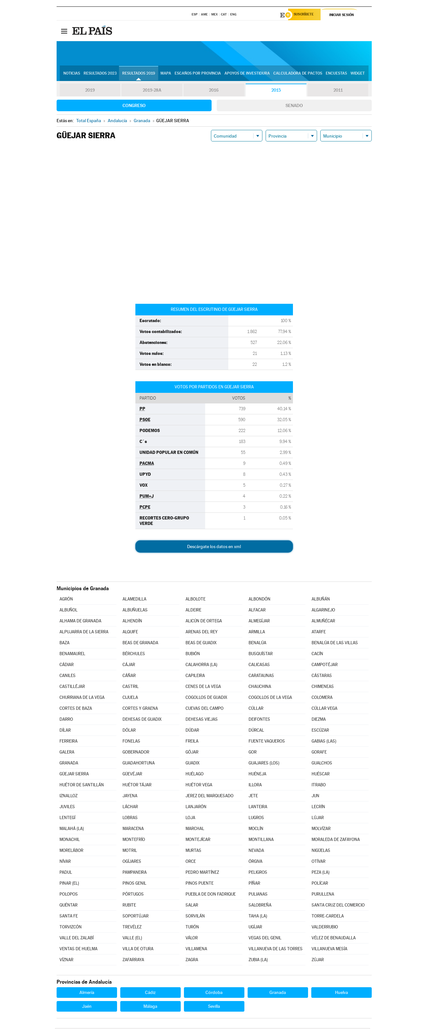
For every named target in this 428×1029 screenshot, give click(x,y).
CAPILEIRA (195, 676)
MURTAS (193, 851)
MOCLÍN (256, 829)
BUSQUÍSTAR (261, 654)
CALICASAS (259, 665)
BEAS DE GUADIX (201, 643)
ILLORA (255, 785)
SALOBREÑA (260, 906)
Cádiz (150, 993)
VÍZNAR (66, 960)
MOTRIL (130, 851)
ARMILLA (257, 632)
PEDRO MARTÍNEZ (202, 873)
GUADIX (193, 764)
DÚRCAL (256, 731)
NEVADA (256, 851)
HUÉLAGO (195, 774)
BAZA (64, 643)
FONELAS (131, 742)
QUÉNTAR (68, 906)
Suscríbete (306, 15)
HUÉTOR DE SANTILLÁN (81, 785)
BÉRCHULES (134, 654)
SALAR (192, 906)
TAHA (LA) (258, 917)
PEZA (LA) (321, 873)
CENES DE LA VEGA (203, 687)
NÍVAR (65, 862)
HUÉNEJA (257, 774)
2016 (214, 91)
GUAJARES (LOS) (264, 764)
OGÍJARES (132, 862)
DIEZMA (319, 720)
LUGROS (256, 818)
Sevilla (214, 1007)
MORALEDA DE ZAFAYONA (336, 840)
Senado (294, 106)
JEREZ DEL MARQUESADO (209, 796)
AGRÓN (66, 600)
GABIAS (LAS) (324, 742)
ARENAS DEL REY (202, 632)
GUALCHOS (322, 764)
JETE (253, 796)
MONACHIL (69, 840)
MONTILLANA (261, 840)
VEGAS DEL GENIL (265, 938)
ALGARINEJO (323, 611)
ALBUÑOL (68, 611)
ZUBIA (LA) (258, 960)
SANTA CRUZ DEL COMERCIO (338, 906)
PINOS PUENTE (200, 884)
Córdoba (214, 993)
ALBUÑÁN (321, 600)
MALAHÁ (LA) (71, 829)
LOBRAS (130, 818)
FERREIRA (68, 742)
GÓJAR (192, 753)
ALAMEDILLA (134, 600)
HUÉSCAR (321, 774)
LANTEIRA (258, 807)
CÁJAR (129, 665)
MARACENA (133, 829)
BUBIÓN (193, 654)
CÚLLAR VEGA (324, 709)
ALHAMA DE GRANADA (80, 621)
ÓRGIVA (255, 862)
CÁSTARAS (322, 676)
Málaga (150, 1007)
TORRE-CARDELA (328, 917)
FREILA (192, 742)
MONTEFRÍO (134, 840)
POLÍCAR (320, 884)
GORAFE (319, 753)
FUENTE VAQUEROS (267, 742)
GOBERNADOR (136, 753)
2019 (90, 91)
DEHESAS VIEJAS (202, 720)
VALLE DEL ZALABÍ (76, 938)
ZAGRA (192, 960)
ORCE (191, 862)
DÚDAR (192, 731)
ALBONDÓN (259, 600)
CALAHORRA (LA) (201, 665)
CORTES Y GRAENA (140, 709)
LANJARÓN (196, 807)
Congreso (134, 106)
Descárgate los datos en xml (214, 547)
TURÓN (192, 927)
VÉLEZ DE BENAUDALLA (334, 938)
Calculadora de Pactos (297, 74)
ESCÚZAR (320, 731)
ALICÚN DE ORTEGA (204, 621)
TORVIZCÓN (70, 927)
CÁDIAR (66, 665)
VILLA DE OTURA (138, 949)
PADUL (65, 873)
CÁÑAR (129, 676)
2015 (276, 91)
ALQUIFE (130, 632)
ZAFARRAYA (133, 960)
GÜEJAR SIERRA (74, 774)
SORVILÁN (195, 917)
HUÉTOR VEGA (199, 785)
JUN (315, 796)
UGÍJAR (255, 927)
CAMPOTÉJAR (325, 665)
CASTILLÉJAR (72, 687)
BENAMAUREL (72, 654)
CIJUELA (130, 698)
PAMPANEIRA (135, 873)
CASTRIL (131, 687)
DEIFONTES (259, 720)
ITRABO (319, 785)
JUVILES (67, 807)
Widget (358, 74)
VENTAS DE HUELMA (78, 949)
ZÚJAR (318, 960)
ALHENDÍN (132, 621)
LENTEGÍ (67, 818)
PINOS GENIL (134, 884)
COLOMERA (322, 698)
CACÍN (317, 654)
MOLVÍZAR (321, 829)
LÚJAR (318, 818)
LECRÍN (318, 807)
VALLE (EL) (132, 938)
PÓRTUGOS (133, 895)
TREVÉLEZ (132, 927)
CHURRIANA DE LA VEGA (82, 698)
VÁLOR (192, 938)
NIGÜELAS (321, 851)
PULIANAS (258, 895)
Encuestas (336, 74)
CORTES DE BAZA (75, 709)
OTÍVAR (318, 862)
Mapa (165, 74)
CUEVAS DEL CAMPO (204, 709)
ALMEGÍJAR (259, 621)
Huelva (341, 993)
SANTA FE (68, 917)
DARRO (66, 720)
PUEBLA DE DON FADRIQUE (211, 895)
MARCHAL (195, 829)
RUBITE (129, 906)
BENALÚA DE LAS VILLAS (335, 643)
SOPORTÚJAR (136, 917)
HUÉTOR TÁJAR (137, 785)
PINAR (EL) (69, 884)
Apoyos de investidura (247, 74)
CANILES (67, 676)
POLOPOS (68, 895)
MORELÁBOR (71, 851)
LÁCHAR (130, 807)
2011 (338, 91)
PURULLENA (323, 895)
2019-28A (152, 91)
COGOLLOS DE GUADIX (206, 698)
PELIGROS (258, 873)
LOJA (190, 818)
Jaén (87, 1007)
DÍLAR (65, 731)
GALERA (66, 753)
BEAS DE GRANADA (140, 643)
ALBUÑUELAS (135, 611)
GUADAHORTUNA (139, 764)
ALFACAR (257, 611)
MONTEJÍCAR (198, 840)
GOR (253, 753)
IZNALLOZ (68, 796)
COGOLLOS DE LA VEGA (270, 698)
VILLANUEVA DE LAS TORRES (276, 949)
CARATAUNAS (261, 676)
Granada (277, 993)
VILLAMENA (196, 949)
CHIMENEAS (323, 687)
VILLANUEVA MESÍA (329, 949)
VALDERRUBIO (325, 927)
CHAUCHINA (260, 687)
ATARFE (319, 632)
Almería (86, 993)
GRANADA (68, 764)
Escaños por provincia (198, 74)
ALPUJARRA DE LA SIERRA (83, 632)
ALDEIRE (193, 611)
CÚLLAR (256, 709)
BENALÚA (257, 643)
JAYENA (130, 796)
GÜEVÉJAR (132, 774)
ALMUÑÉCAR (323, 621)
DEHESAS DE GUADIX (142, 720)
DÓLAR (129, 731)
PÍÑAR (254, 884)
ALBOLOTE (195, 600)
